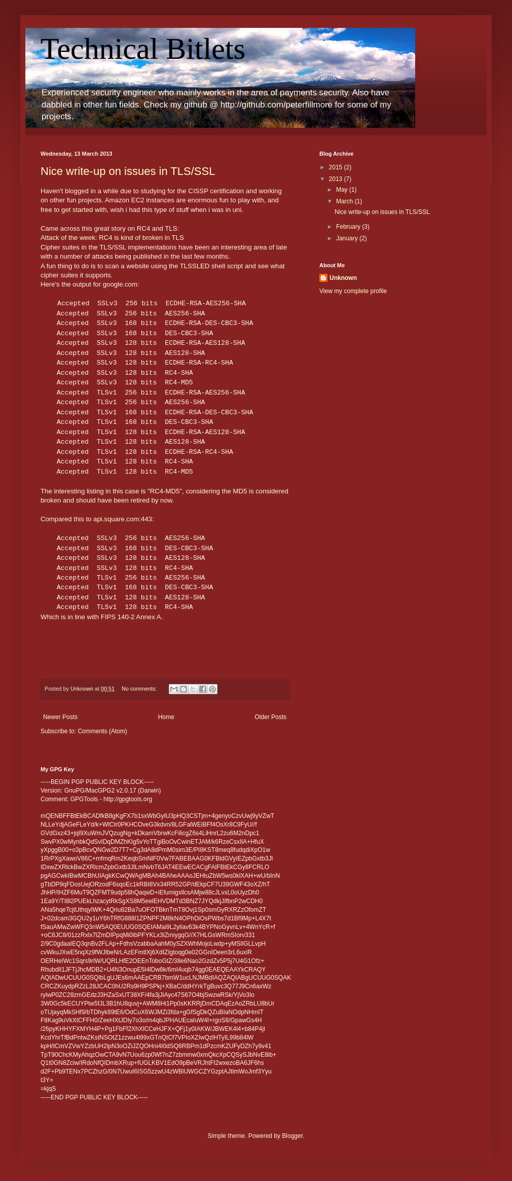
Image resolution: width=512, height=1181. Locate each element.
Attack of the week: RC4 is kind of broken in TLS (112, 237)
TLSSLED (195, 266)
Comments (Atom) (102, 731)
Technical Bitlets (143, 48)
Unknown (343, 277)
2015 (336, 167)
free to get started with (73, 209)
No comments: (140, 689)
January (347, 238)
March (345, 201)
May (342, 189)
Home (166, 717)
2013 (336, 179)
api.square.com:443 (122, 519)
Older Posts (270, 717)
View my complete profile (353, 291)
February (349, 226)
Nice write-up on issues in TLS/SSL (128, 171)
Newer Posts (60, 717)
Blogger (292, 1135)
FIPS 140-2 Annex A (131, 617)
